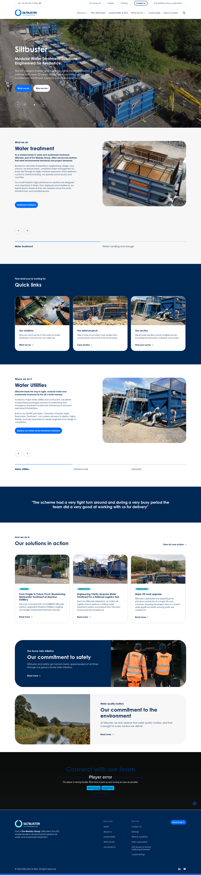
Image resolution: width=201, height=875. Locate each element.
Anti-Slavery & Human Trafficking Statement (141, 848)
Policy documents (139, 842)
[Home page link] (24, 823)
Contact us (136, 827)
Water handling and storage (118, 246)
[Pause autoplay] (25, 104)
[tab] (28, 104)
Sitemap (135, 832)
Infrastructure (81, 469)
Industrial (136, 469)
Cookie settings (138, 854)
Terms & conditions (140, 837)
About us (108, 832)
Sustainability (109, 837)
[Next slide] (43, 104)
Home (106, 827)
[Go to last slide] (18, 230)
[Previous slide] (17, 104)
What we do (109, 842)
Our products (109, 847)
